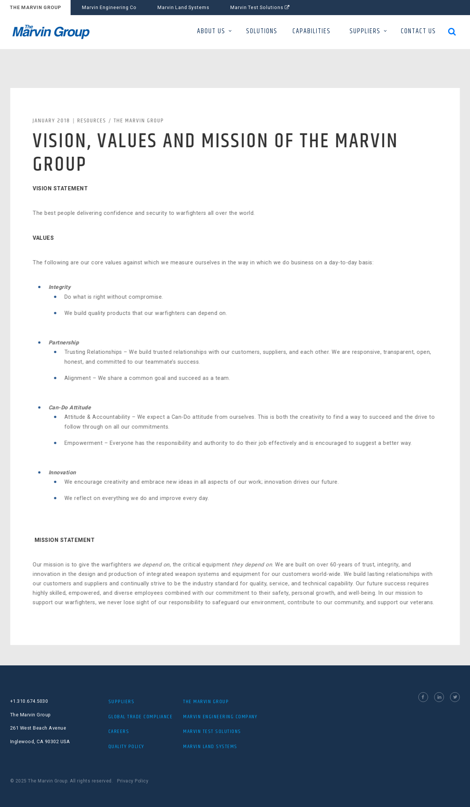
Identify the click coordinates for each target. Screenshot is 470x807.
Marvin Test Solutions (260, 7)
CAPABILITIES (312, 31)
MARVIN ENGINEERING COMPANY (220, 717)
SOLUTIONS (261, 31)
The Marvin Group (140, 120)
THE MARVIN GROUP (35, 7)
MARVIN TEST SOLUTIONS (212, 731)
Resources (93, 120)
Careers (118, 731)
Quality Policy (126, 746)
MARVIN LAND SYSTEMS (210, 746)
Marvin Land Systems (183, 7)
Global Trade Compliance (140, 717)
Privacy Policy (132, 781)
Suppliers (121, 701)
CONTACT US (418, 31)
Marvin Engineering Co (109, 7)
